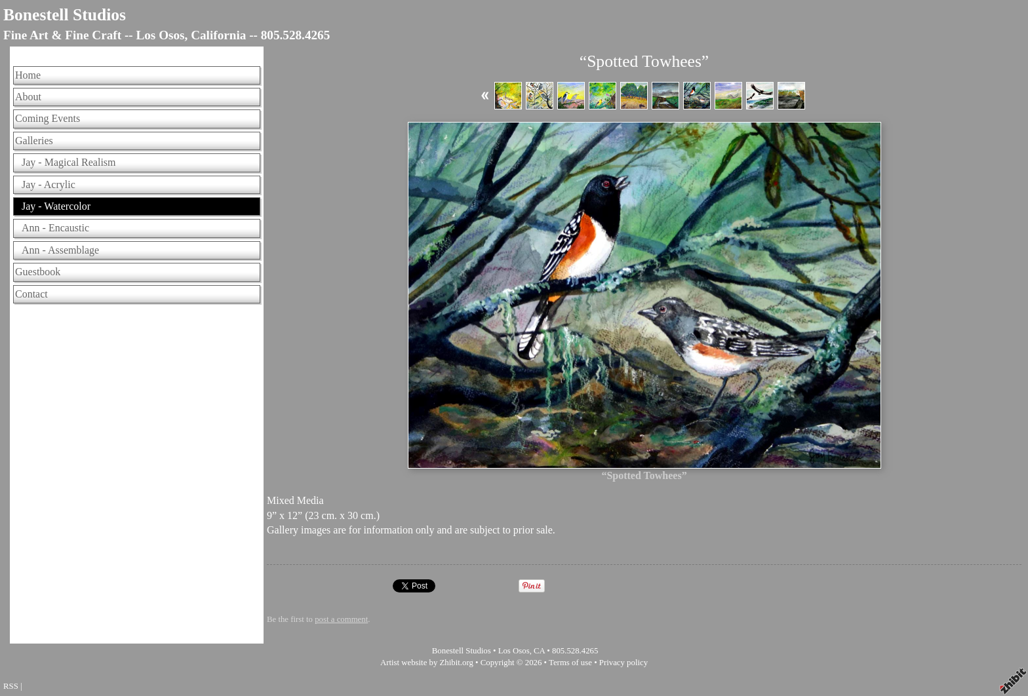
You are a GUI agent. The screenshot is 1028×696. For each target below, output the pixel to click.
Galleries (34, 140)
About (28, 96)
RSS (10, 686)
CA (539, 650)
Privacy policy (623, 662)
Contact (31, 294)
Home (28, 75)
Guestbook (37, 271)
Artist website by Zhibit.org (426, 662)
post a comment (341, 619)
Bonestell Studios (64, 14)
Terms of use (570, 662)
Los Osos (514, 650)
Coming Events (47, 118)
